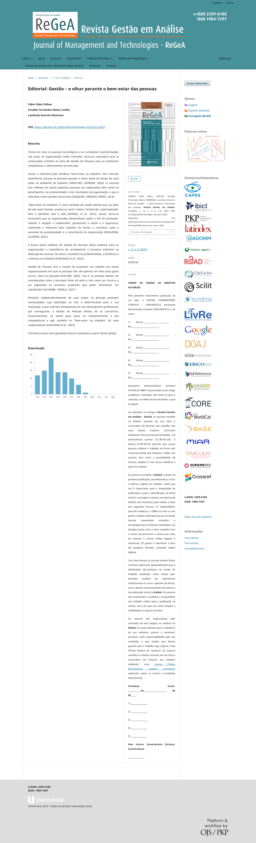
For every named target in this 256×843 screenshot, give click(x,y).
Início (31, 77)
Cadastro (217, 2)
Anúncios (94, 65)
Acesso (230, 2)
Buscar (225, 58)
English (192, 105)
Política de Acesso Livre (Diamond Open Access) (54, 65)
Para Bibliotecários (194, 548)
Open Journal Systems (197, 516)
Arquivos (55, 58)
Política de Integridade (132, 58)
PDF (135, 178)
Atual (41, 58)
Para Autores (191, 543)
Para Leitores (191, 537)
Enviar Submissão (197, 83)
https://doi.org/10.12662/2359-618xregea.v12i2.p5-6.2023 (69, 127)
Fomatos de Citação (141, 232)
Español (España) (198, 110)
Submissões (74, 58)
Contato (111, 65)
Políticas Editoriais (98, 58)
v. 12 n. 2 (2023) (61, 77)
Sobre (26, 58)
